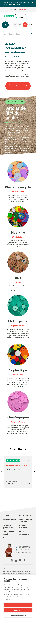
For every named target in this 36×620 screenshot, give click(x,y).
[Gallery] (18, 472)
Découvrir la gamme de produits (18, 86)
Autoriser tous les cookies (18, 605)
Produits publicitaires (24, 526)
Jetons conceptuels (24, 533)
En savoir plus (8, 599)
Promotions (8, 538)
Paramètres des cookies (18, 615)
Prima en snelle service (16, 465)
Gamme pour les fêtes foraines (25, 520)
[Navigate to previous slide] (1, 471)
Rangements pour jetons (8, 533)
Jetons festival (25, 515)
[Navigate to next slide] (34, 471)
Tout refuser (18, 610)
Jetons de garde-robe (8, 526)
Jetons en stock (9, 519)
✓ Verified (26, 460)
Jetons (6, 515)
